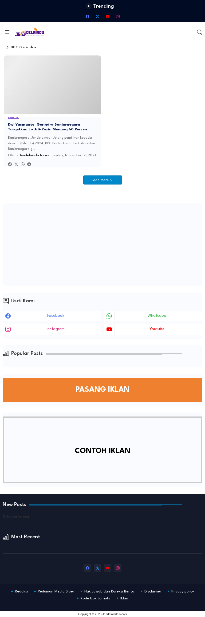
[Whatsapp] (23, 164)
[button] (199, 32)
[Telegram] (29, 164)
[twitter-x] (97, 16)
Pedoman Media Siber (56, 591)
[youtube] (107, 16)
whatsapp (157, 316)
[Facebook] (10, 164)
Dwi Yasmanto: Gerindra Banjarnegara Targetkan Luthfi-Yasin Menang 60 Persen (47, 127)
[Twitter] (16, 164)
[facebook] (87, 16)
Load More (101, 180)
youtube (156, 329)
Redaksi (21, 591)
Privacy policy (182, 591)
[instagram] (117, 16)
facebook (55, 316)
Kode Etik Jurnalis (95, 598)
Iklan (124, 598)
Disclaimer (152, 591)
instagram (56, 329)
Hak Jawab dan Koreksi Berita (109, 591)
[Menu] (7, 32)
